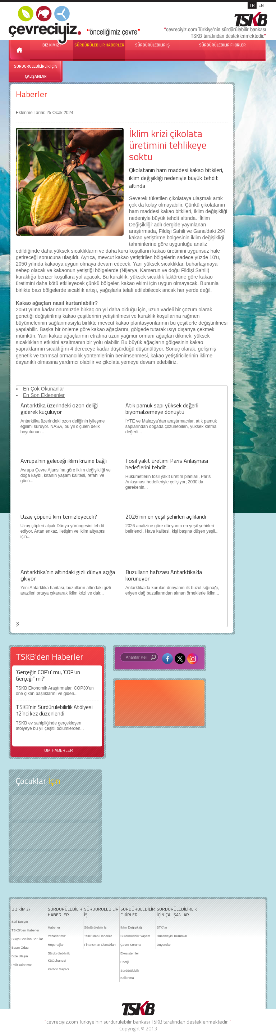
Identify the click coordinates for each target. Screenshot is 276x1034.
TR (252, 5)
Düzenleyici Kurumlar (172, 936)
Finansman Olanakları (100, 945)
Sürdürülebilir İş (95, 927)
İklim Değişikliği (131, 927)
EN (261, 5)
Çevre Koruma (130, 945)
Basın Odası (20, 947)
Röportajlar (56, 945)
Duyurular (164, 945)
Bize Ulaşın (20, 956)
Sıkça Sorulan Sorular (27, 939)
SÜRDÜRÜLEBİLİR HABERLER (99, 45)
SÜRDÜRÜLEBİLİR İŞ (152, 45)
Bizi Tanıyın (20, 922)
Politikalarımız (22, 965)
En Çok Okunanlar (43, 389)
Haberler (31, 94)
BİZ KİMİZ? (21, 909)
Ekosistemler (129, 953)
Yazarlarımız (57, 936)
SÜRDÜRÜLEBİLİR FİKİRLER (222, 45)
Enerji (124, 962)
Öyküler (55, 836)
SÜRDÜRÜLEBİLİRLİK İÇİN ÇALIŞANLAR (36, 71)
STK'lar (162, 927)
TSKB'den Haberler (25, 930)
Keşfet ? (55, 807)
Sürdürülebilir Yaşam (135, 936)
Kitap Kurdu (55, 864)
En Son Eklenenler (44, 395)
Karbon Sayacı (58, 969)
